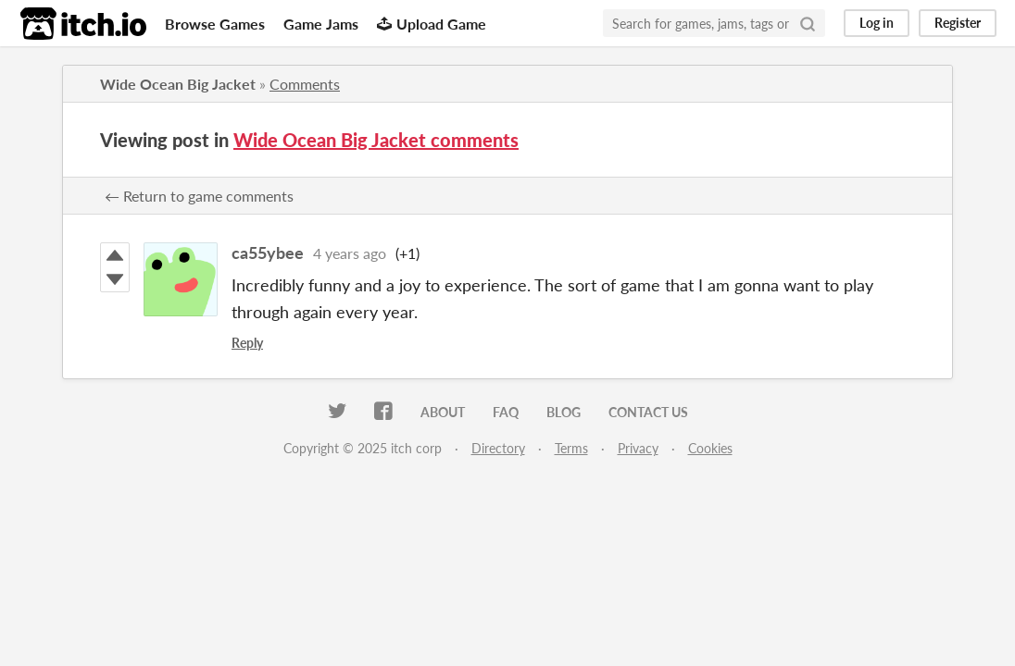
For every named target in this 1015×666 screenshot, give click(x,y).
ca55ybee (268, 252)
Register (957, 23)
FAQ (506, 412)
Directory (498, 448)
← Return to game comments (199, 195)
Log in (876, 23)
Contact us (648, 412)
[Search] (807, 23)
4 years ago (349, 253)
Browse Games (215, 23)
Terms (571, 448)
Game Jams (320, 23)
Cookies (710, 448)
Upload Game (431, 23)
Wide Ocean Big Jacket (178, 83)
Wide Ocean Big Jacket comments (376, 140)
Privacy (638, 448)
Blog (563, 412)
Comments (304, 83)
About (442, 412)
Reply (247, 343)
